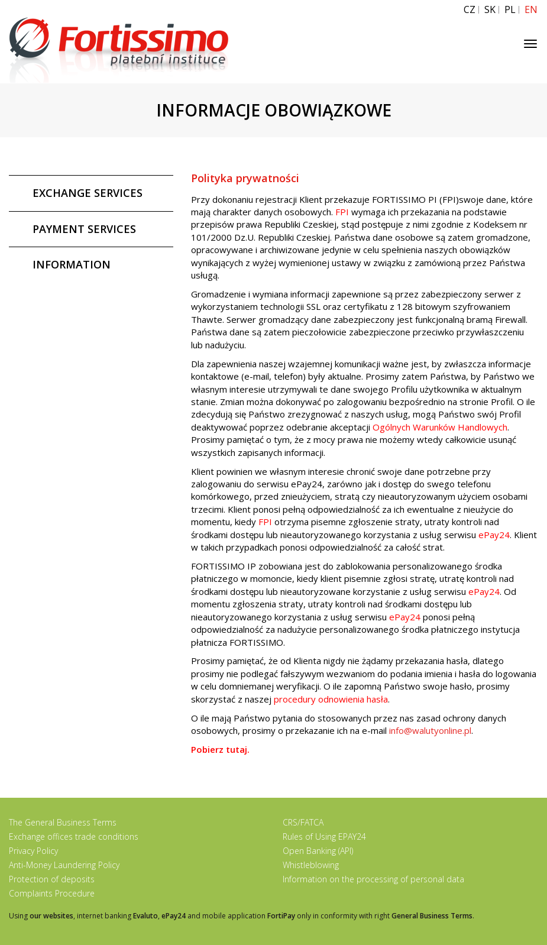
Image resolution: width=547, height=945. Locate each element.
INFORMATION (72, 264)
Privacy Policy (33, 850)
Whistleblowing (311, 864)
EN (531, 10)
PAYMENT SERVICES (84, 229)
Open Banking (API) (318, 850)
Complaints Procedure (52, 893)
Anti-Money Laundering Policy (64, 864)
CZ (469, 10)
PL (510, 10)
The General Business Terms (62, 822)
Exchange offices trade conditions (73, 836)
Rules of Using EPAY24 (324, 836)
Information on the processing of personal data (373, 879)
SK (490, 10)
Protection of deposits (52, 879)
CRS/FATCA (303, 822)
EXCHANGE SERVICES (88, 193)
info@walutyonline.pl (430, 730)
